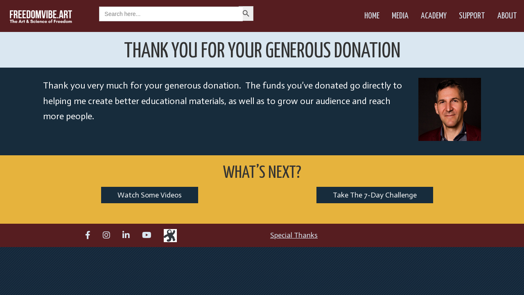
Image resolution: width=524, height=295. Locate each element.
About (507, 16)
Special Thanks (294, 235)
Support (472, 16)
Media (400, 16)
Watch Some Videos (149, 195)
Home (371, 16)
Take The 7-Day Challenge (375, 195)
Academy (434, 16)
